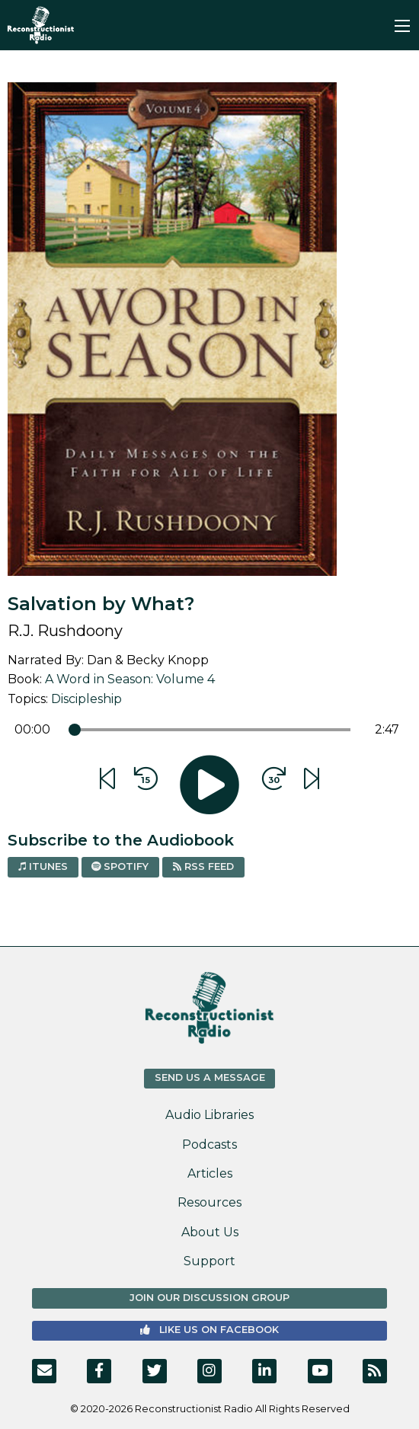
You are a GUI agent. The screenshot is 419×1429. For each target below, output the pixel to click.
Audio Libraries (209, 1115)
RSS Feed (203, 866)
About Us (209, 1232)
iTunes (43, 866)
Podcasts (209, 1144)
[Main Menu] (402, 26)
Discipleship (86, 699)
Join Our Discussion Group (209, 1297)
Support (209, 1261)
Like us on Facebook (209, 1329)
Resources (209, 1202)
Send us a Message (210, 1077)
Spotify (120, 866)
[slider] (75, 730)
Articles (209, 1173)
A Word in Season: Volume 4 (130, 679)
